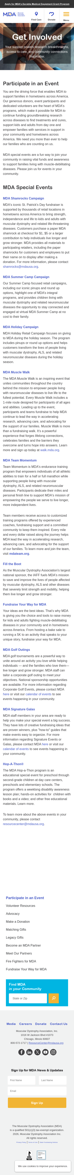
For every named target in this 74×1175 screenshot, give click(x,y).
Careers (25, 1024)
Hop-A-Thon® (13, 764)
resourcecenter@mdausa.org (23, 824)
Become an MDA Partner (23, 945)
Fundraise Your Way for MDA (24, 604)
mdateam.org (19, 553)
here (6, 694)
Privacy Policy (21, 1142)
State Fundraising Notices (49, 1142)
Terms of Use (32, 1142)
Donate (51, 15)
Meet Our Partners (19, 953)
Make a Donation (18, 921)
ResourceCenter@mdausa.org (46, 1042)
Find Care (36, 15)
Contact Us (58, 1024)
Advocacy (13, 913)
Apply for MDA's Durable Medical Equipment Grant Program (37, 4)
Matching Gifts (16, 929)
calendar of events (39, 694)
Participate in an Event (25, 898)
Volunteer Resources (20, 905)
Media (11, 1024)
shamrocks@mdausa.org (20, 266)
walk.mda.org (49, 450)
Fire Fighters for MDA (21, 961)
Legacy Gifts (14, 937)
